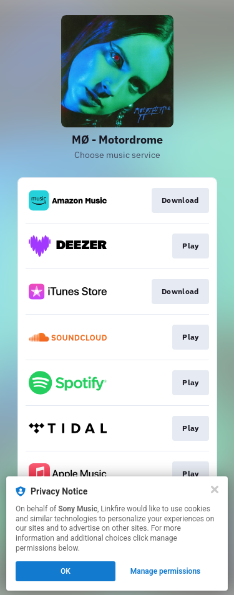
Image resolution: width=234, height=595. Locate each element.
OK (66, 571)
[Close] (215, 489)
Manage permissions (165, 571)
